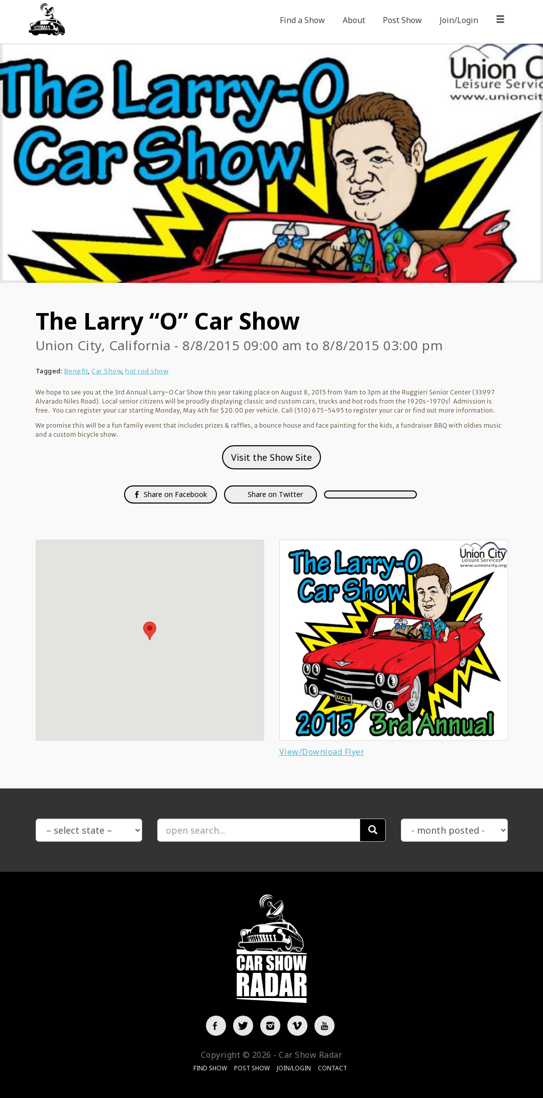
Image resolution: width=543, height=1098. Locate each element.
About (354, 20)
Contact (332, 1068)
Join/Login (459, 20)
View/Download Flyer (322, 751)
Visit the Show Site (271, 457)
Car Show (106, 370)
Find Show (210, 1068)
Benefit (76, 370)
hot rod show (146, 370)
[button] (149, 631)
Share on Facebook (170, 494)
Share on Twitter (274, 494)
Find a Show (302, 20)
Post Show (402, 20)
